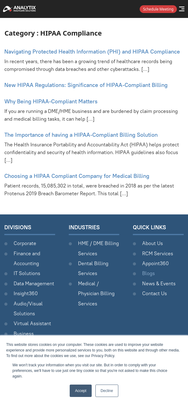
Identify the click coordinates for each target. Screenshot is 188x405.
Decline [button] (107, 391)
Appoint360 (155, 263)
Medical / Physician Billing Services (96, 293)
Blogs (148, 273)
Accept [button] (80, 391)
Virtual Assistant (32, 323)
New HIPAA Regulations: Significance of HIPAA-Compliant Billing (86, 84)
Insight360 (26, 293)
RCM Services (157, 253)
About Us (152, 243)
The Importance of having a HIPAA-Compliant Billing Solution (81, 134)
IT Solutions (27, 273)
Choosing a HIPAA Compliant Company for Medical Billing (76, 175)
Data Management (34, 283)
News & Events (159, 283)
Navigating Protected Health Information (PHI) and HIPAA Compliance (92, 51)
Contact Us (154, 293)
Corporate (25, 243)
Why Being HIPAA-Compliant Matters (51, 101)
